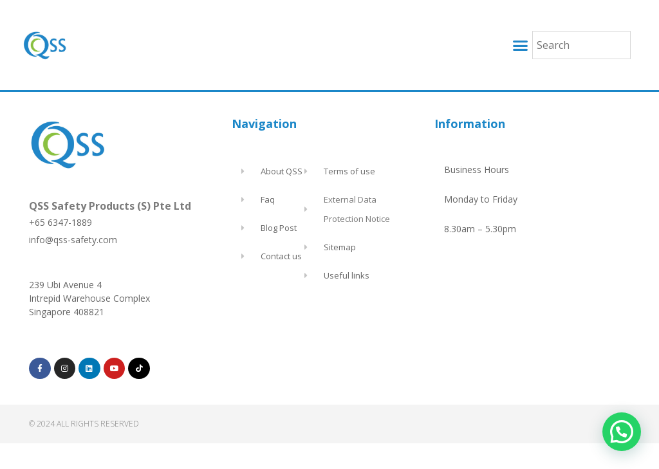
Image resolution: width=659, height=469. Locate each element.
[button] (520, 45)
